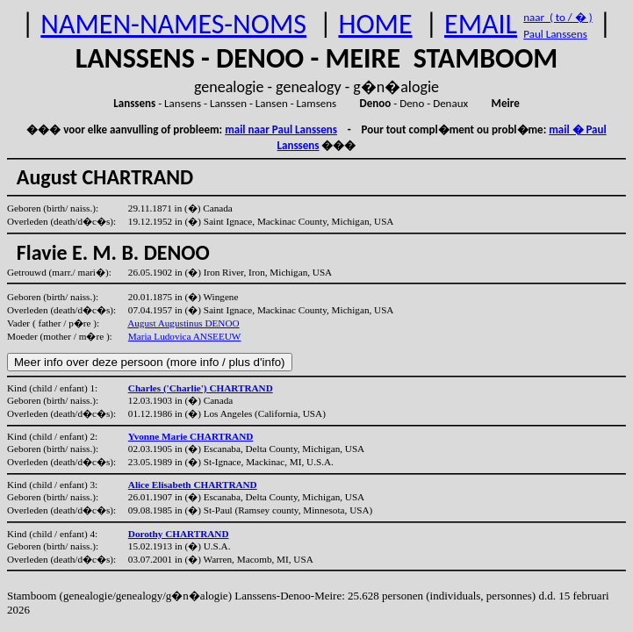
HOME (375, 24)
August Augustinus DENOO (183, 323)
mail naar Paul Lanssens (281, 129)
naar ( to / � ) (557, 17)
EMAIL (480, 24)
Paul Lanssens (555, 33)
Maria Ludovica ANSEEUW (184, 336)
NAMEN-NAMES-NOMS (173, 24)
